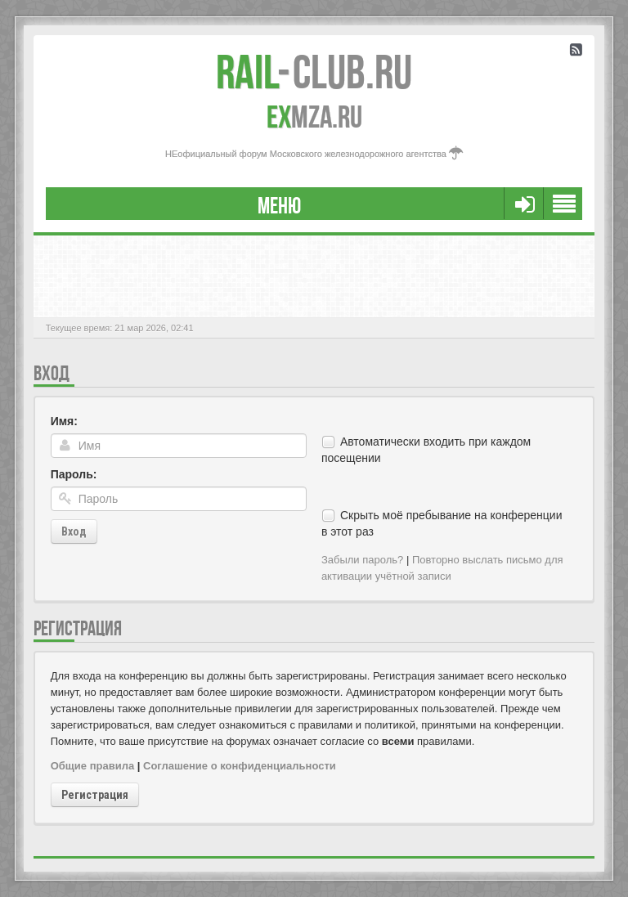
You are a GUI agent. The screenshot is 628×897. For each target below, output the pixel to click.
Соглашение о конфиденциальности (239, 766)
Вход (74, 531)
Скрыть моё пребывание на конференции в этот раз (442, 523)
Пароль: (74, 474)
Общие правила (92, 766)
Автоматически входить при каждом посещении (426, 449)
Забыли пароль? (362, 560)
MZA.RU (314, 117)
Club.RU (314, 72)
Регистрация (94, 794)
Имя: (64, 421)
